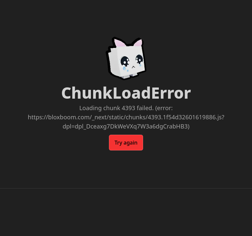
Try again (126, 142)
